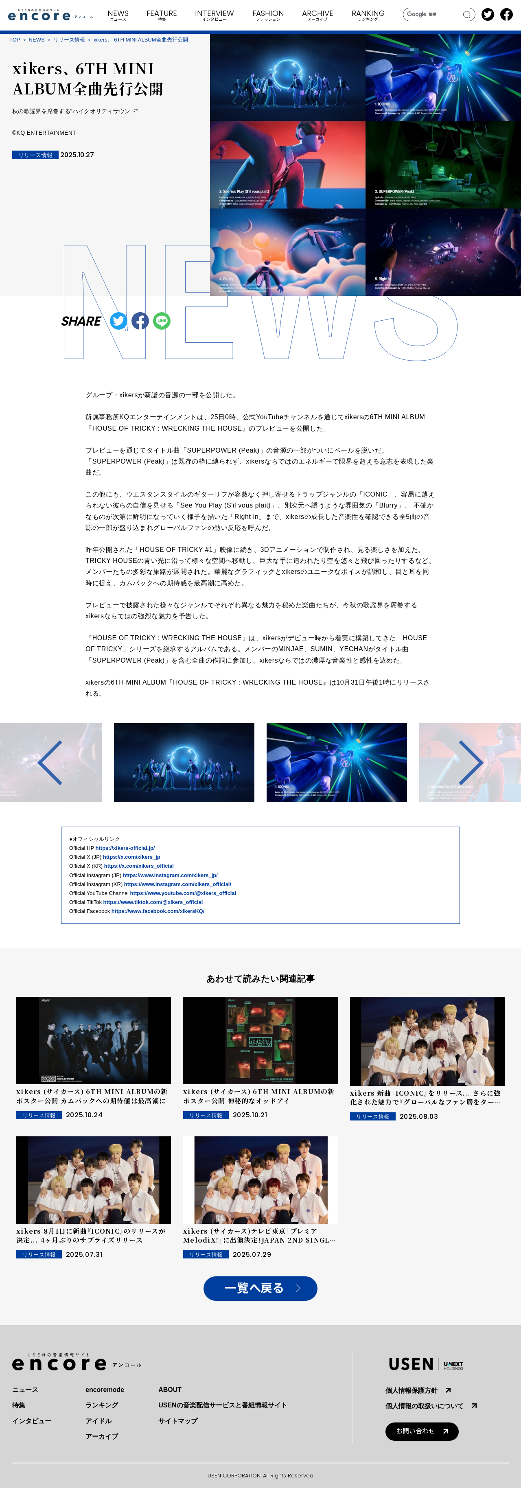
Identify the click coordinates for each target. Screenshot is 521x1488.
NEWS (37, 40)
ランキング (101, 1405)
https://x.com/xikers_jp (131, 857)
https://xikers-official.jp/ (125, 848)
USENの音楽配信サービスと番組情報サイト (222, 1405)
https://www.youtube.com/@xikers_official (183, 893)
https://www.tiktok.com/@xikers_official (153, 902)
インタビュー (31, 1421)
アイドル (98, 1421)
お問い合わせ (415, 1431)
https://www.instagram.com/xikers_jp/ (170, 875)
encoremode (104, 1389)
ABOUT (170, 1389)
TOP (14, 40)
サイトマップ (177, 1421)
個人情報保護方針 (411, 1390)
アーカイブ (101, 1436)
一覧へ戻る (254, 1288)
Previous (60, 763)
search (467, 14)
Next (461, 763)
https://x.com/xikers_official (139, 866)
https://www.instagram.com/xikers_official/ (177, 884)
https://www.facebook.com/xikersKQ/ (158, 911)
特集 (18, 1405)
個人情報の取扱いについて (424, 1406)
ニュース (25, 1389)
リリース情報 (69, 40)
